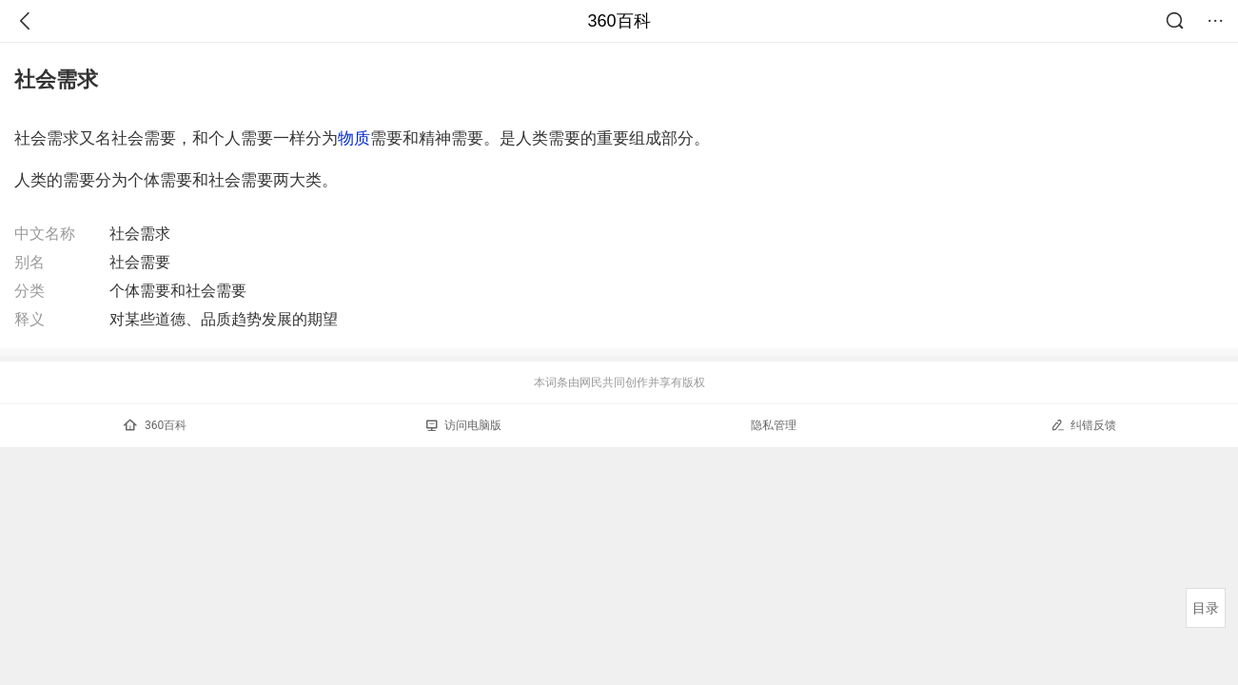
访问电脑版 (463, 425)
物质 (354, 137)
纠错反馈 (1083, 425)
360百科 (618, 20)
